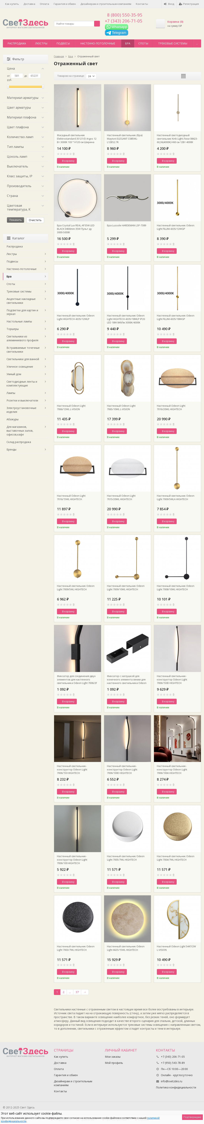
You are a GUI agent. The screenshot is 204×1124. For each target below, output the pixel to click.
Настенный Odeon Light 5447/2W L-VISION (176, 948)
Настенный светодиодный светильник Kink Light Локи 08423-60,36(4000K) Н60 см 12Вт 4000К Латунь (177, 138)
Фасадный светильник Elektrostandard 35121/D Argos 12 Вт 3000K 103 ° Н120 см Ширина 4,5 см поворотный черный (76, 138)
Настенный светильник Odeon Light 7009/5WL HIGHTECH (75, 587)
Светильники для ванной (23, 359)
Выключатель (25, 166)
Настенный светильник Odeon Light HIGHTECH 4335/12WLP (75, 317)
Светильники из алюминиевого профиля (22, 338)
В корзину (66, 160)
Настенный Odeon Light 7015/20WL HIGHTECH (121, 497)
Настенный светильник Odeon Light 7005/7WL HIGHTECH (126, 857)
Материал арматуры (25, 98)
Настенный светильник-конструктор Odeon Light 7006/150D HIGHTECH (172, 679)
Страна (25, 196)
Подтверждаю (192, 1117)
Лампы (11, 393)
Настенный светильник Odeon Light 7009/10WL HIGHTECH (126, 587)
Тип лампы (25, 147)
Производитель (25, 186)
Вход (169, 4)
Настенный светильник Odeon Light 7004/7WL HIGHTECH (175, 857)
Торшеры (13, 329)
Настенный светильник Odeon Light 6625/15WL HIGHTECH (126, 948)
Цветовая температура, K (25, 207)
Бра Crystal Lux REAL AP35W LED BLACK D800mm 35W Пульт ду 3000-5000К (75, 229)
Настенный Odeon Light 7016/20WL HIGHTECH (171, 407)
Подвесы (63, 43)
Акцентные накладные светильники (21, 301)
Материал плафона (25, 117)
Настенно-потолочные (97, 43)
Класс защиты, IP (25, 176)
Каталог (15, 238)
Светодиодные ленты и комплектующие (22, 383)
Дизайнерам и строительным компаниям (105, 4)
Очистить (35, 220)
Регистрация (189, 4)
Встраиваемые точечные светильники (23, 349)
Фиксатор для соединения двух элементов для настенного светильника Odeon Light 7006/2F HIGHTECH (77, 679)
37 (77, 992)
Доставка (29, 4)
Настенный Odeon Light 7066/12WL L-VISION (71, 407)
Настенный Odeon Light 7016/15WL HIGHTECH (71, 497)
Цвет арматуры (25, 107)
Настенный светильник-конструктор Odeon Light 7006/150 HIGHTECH (72, 769)
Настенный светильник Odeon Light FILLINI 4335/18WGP (175, 317)
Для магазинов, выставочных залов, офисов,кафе (20, 430)
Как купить (12, 4)
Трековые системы (172, 43)
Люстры (41, 43)
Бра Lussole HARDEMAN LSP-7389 (126, 225)
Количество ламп (25, 137)
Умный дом (14, 374)
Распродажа (17, 43)
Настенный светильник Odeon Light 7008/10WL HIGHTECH (175, 587)
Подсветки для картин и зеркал (22, 312)
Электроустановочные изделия (21, 410)
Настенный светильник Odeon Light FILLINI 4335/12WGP (175, 227)
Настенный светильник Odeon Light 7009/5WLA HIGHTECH (175, 497)
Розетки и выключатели (22, 400)
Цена (25, 68)
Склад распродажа (19, 442)
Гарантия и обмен (65, 4)
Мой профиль (114, 1063)
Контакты (142, 4)
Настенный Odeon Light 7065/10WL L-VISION (121, 407)
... (197, 43)
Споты (143, 43)
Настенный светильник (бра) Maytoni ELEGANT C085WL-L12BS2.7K (124, 138)
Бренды (11, 449)
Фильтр (15, 59)
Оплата (44, 4)
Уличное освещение (20, 366)
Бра (127, 43)
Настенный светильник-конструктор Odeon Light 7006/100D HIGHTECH (122, 769)
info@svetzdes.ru (171, 1081)
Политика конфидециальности (176, 1087)
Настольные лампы (19, 321)
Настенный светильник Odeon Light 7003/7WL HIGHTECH (75, 948)
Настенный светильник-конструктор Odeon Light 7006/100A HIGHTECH (172, 769)
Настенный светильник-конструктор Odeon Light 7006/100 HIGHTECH (72, 859)
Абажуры (12, 419)
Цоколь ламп (25, 156)
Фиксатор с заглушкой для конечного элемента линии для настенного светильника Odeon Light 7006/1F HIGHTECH (126, 679)
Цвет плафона (25, 127)
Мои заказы (112, 1056)
